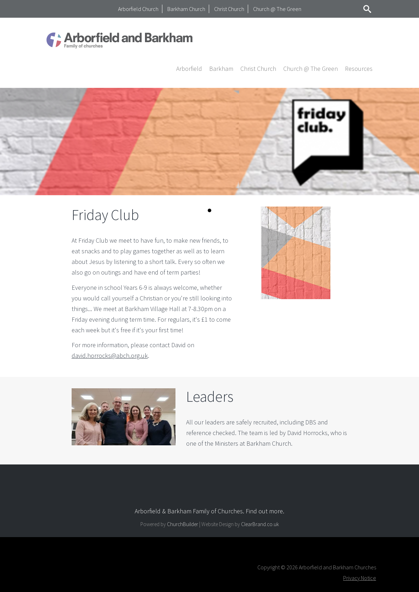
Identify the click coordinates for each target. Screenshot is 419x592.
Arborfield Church (138, 8)
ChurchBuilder (182, 524)
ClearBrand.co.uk (260, 524)
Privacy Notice (359, 577)
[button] (189, 68)
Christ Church (229, 8)
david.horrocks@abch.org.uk (110, 355)
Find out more (264, 511)
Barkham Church (186, 8)
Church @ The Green (277, 8)
